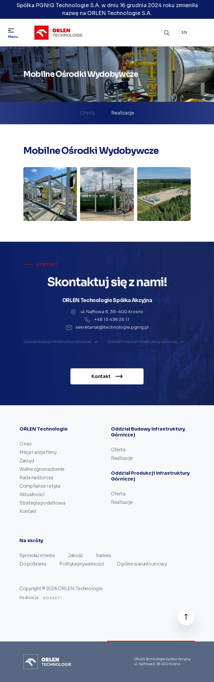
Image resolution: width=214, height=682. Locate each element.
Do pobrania (32, 564)
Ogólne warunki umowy (142, 564)
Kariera (103, 555)
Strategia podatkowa (42, 503)
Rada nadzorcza (36, 478)
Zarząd (26, 461)
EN (184, 32)
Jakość (75, 555)
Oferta (87, 113)
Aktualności (31, 494)
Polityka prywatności (81, 564)
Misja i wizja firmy (38, 452)
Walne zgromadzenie (42, 469)
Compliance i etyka (39, 486)
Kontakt (27, 511)
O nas (25, 444)
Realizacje (122, 113)
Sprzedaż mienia (37, 555)
